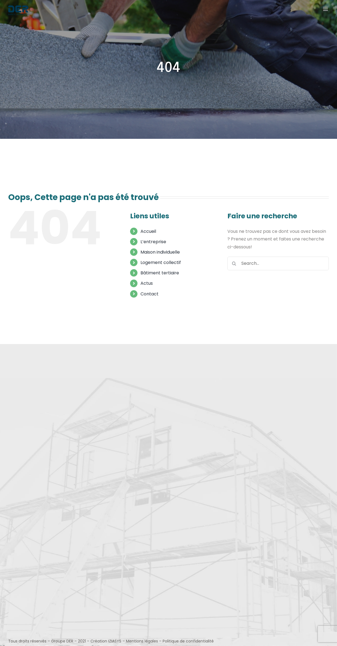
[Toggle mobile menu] (326, 9)
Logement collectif (160, 262)
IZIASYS (114, 641)
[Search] (234, 263)
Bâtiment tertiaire (159, 273)
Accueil (148, 231)
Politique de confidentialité (188, 641)
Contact (149, 294)
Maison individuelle (160, 252)
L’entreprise (153, 242)
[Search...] (278, 263)
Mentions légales (142, 641)
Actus (146, 283)
